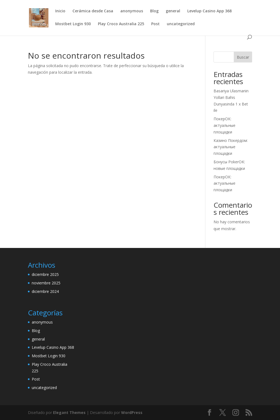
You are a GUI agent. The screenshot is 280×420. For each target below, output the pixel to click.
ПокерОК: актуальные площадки (224, 125)
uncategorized (181, 24)
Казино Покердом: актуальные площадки (231, 147)
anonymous (131, 11)
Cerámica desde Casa (92, 11)
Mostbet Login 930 (73, 24)
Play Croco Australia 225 (121, 24)
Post (155, 24)
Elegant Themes (69, 412)
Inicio (60, 11)
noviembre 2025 (46, 282)
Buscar (243, 57)
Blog (154, 11)
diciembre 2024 (45, 291)
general (173, 11)
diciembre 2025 (45, 274)
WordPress (131, 412)
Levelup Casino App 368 (209, 11)
